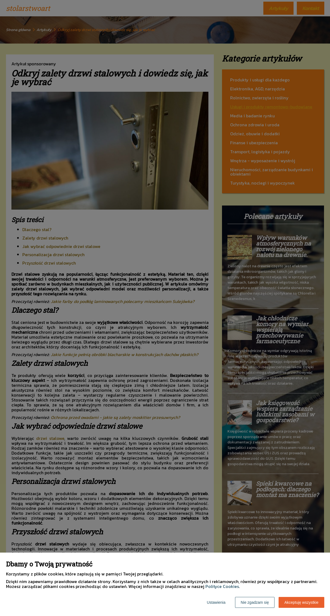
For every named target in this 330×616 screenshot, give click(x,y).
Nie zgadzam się (255, 602)
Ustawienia (216, 602)
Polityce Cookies (222, 586)
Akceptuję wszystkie (301, 602)
